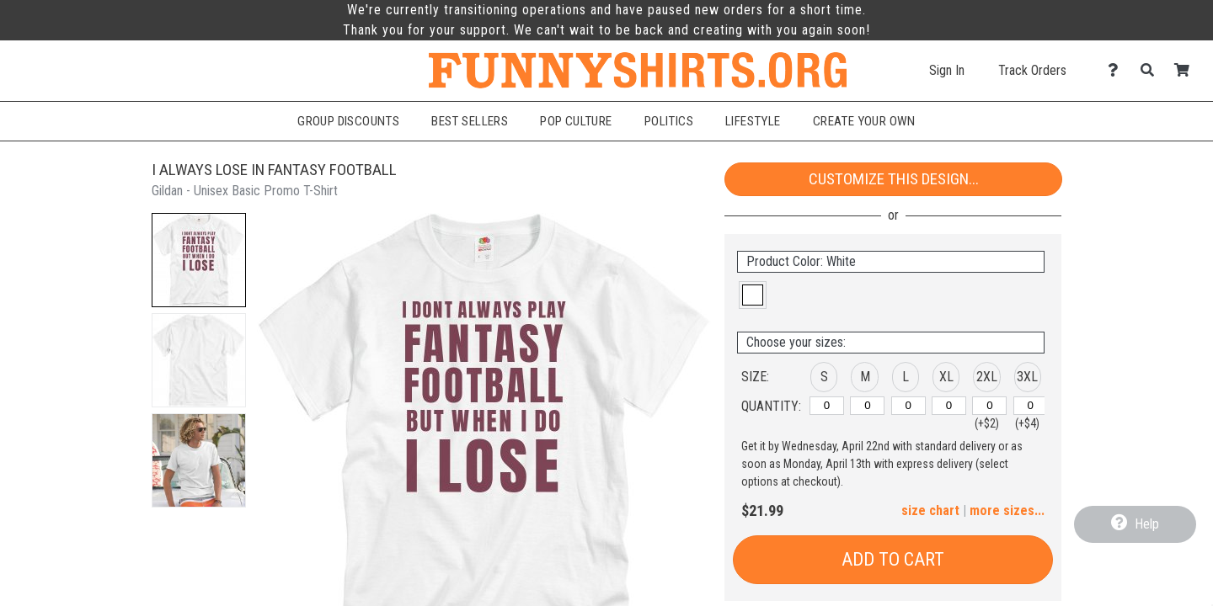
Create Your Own (864, 121)
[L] (908, 405)
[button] (198, 260)
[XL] (949, 405)
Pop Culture (576, 121)
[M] (867, 405)
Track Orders (1032, 70)
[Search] (1152, 70)
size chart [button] (930, 510)
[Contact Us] (1117, 70)
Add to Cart (893, 559)
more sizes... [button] (1007, 510)
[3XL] (1030, 405)
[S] (827, 405)
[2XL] (989, 405)
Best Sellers (469, 121)
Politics (668, 121)
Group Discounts (348, 121)
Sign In (947, 70)
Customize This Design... (894, 179)
